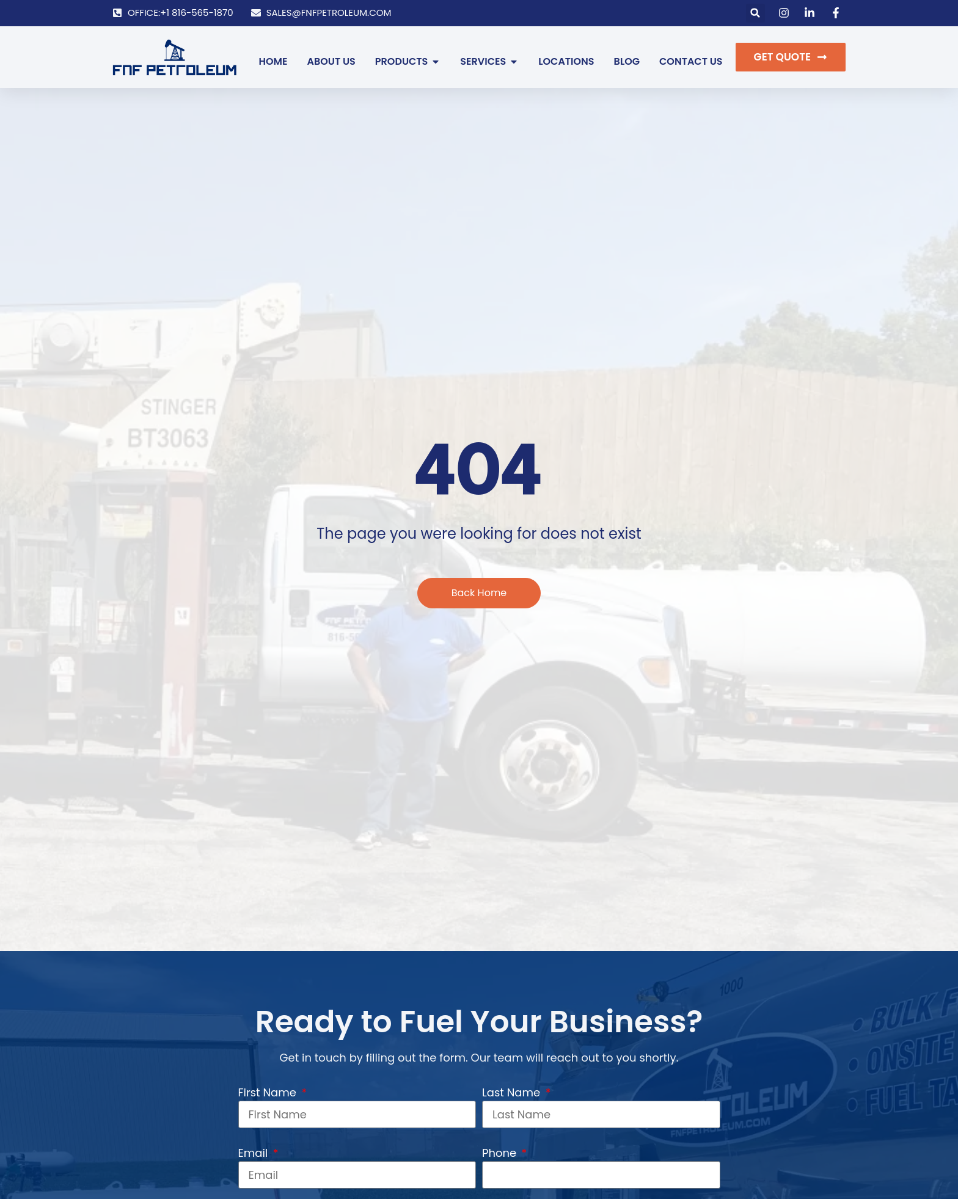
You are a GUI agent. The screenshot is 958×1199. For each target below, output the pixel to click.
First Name (268, 1092)
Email (254, 1153)
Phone (500, 1153)
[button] (755, 13)
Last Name (512, 1092)
